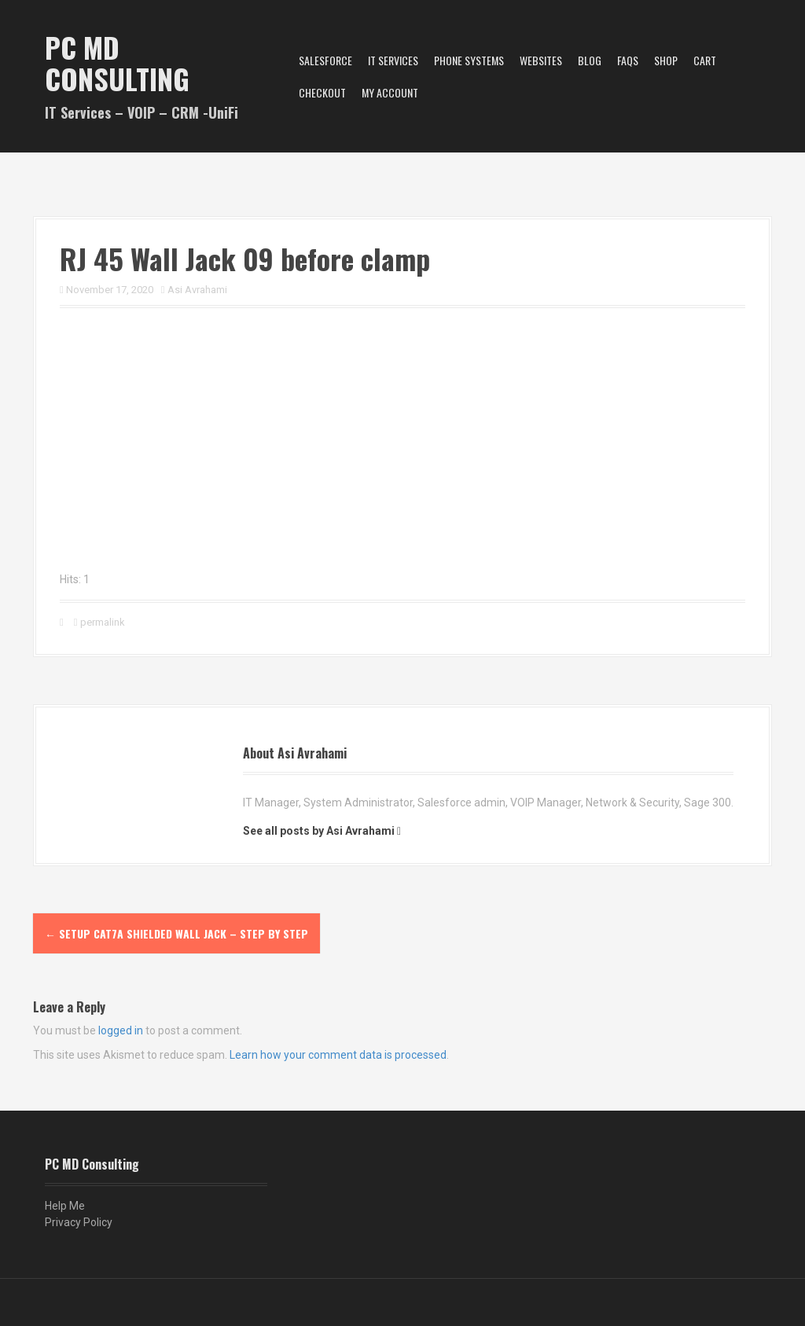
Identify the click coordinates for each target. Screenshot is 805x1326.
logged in (120, 1030)
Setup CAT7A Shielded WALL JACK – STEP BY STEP (176, 933)
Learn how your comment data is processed (338, 1055)
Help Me (65, 1205)
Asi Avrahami (197, 290)
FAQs (627, 60)
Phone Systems (469, 60)
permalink (101, 622)
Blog (589, 60)
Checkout (322, 92)
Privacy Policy (78, 1222)
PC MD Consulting (117, 62)
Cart (704, 60)
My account (390, 92)
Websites (541, 60)
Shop (666, 60)
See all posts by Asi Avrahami (319, 831)
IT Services (393, 60)
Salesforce (325, 60)
